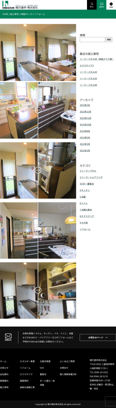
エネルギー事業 (27, 361)
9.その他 (84, 222)
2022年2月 (85, 150)
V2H (42, 367)
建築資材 (24, 380)
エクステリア (26, 374)
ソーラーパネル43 (88, 71)
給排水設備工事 (27, 387)
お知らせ (4, 367)
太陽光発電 (45, 361)
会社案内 (4, 374)
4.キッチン (85, 190)
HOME (5, 14)
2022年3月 (85, 144)
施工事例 (14, 14)
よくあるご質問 (67, 361)
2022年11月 (85, 118)
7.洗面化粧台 (86, 209)
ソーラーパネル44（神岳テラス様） (97, 58)
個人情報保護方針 (68, 374)
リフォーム (85, 229)
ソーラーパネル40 (88, 84)
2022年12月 (85, 111)
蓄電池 (43, 374)
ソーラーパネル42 (88, 78)
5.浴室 (83, 196)
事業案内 (4, 380)
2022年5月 (85, 137)
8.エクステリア (87, 216)
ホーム (3, 361)
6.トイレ (84, 203)
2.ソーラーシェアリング (91, 177)
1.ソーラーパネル (88, 170)
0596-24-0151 (101, 372)
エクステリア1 (87, 65)
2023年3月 (85, 105)
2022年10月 (85, 124)
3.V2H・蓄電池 (87, 183)
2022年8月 (85, 131)
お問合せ (64, 367)
